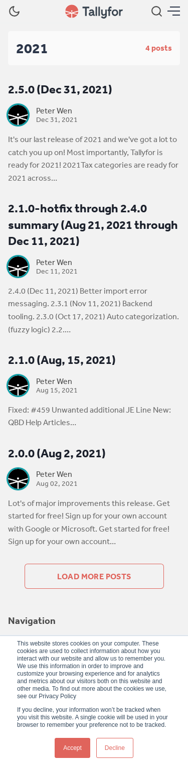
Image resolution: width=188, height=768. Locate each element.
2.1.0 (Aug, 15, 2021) (62, 359)
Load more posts (94, 576)
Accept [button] (72, 747)
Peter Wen (54, 110)
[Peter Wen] (18, 115)
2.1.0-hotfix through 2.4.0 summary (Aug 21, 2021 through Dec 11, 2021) (93, 224)
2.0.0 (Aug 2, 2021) (57, 453)
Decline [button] (115, 747)
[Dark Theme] (14, 11)
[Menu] (173, 11)
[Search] (156, 11)
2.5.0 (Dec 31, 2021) (60, 89)
